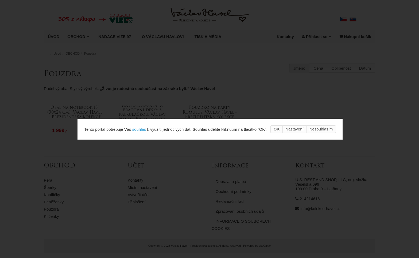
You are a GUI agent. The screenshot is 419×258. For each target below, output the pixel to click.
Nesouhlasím (321, 129)
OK (277, 129)
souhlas (139, 129)
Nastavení (294, 129)
